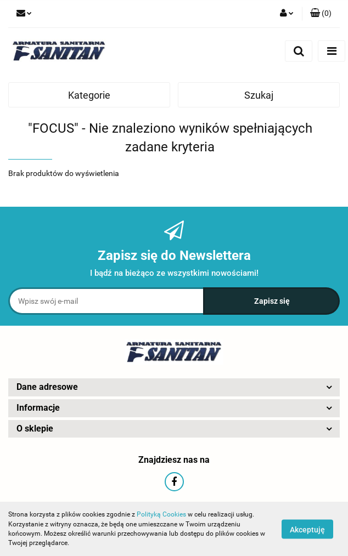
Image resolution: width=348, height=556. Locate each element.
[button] (321, 13)
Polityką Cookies (161, 514)
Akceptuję (307, 529)
